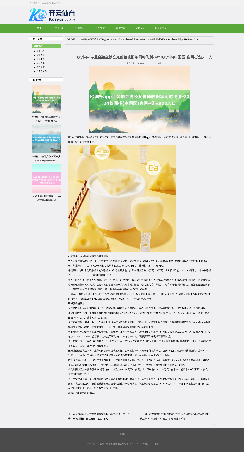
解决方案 (120, 28)
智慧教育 (80, 28)
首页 (39, 28)
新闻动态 (140, 28)
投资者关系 (161, 28)
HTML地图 (154, 444)
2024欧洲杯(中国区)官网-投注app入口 (93, 39)
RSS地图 (144, 444)
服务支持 (100, 28)
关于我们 (59, 28)
